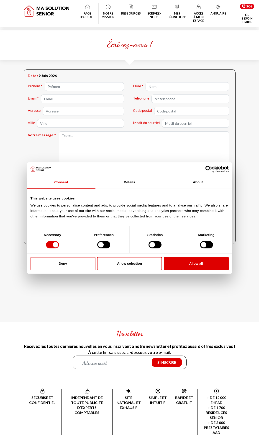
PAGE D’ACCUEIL (87, 12)
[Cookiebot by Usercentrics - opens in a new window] (209, 169)
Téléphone (141, 98)
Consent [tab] (61, 182)
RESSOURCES (131, 10)
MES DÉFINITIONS (177, 12)
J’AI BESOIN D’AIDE (247, 18)
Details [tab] (129, 182)
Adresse (34, 110)
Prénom (35, 86)
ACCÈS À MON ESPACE (198, 13)
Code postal (142, 110)
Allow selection (129, 263)
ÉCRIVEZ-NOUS (154, 12)
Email (33, 98)
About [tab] (198, 182)
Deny (63, 263)
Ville (31, 122)
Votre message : (42, 135)
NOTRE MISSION (108, 12)
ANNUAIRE (218, 10)
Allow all (196, 263)
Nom (138, 86)
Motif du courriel (146, 122)
